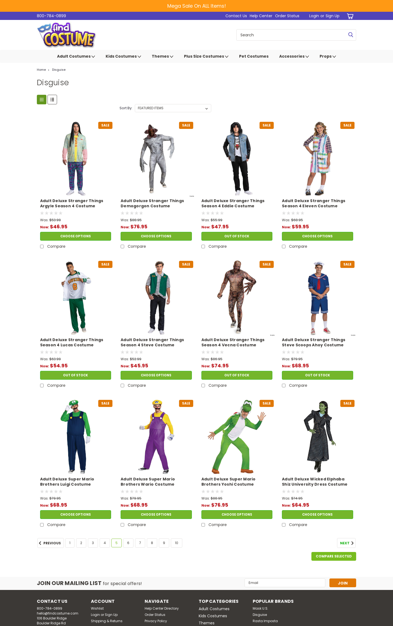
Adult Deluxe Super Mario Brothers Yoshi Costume (228, 482)
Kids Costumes (123, 57)
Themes (162, 57)
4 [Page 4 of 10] (105, 543)
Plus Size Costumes (206, 57)
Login (314, 16)
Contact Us (236, 16)
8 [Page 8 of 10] (152, 543)
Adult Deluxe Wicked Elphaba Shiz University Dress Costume (314, 482)
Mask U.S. (260, 608)
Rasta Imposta (265, 621)
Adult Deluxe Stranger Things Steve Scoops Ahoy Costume (313, 342)
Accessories (294, 57)
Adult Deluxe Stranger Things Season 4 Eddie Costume (233, 203)
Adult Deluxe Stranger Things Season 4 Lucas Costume (71, 342)
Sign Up (333, 16)
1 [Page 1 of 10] (69, 543)
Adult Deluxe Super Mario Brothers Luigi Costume (67, 482)
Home (41, 69)
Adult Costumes (76, 57)
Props (328, 57)
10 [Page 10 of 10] (176, 543)
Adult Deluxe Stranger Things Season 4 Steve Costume (152, 342)
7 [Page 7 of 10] (140, 543)
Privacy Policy (156, 621)
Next (348, 543)
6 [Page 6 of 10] (128, 543)
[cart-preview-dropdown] (349, 16)
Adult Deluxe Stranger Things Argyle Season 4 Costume (71, 203)
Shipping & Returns (107, 621)
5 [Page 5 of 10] (116, 543)
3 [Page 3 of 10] (93, 543)
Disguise (59, 69)
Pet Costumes (254, 56)
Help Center (261, 16)
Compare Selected (334, 556)
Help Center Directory (162, 608)
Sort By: (126, 108)
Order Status (287, 16)
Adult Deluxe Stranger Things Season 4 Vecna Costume (233, 342)
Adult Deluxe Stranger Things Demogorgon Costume (152, 203)
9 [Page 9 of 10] (164, 543)
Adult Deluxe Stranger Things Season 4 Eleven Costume (313, 203)
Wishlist (97, 608)
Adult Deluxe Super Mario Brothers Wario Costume (148, 482)
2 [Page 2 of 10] (81, 543)
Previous (49, 543)
